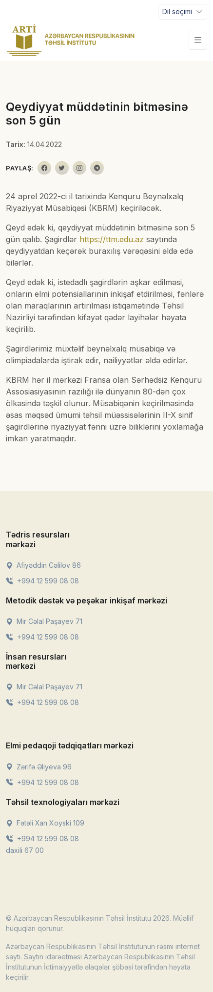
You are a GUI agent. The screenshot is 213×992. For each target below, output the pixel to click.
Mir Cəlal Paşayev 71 (44, 621)
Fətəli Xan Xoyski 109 (45, 823)
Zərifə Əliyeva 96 (39, 767)
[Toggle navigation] (182, 12)
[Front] (71, 40)
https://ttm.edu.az (111, 239)
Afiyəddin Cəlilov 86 (43, 565)
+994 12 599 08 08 (42, 581)
